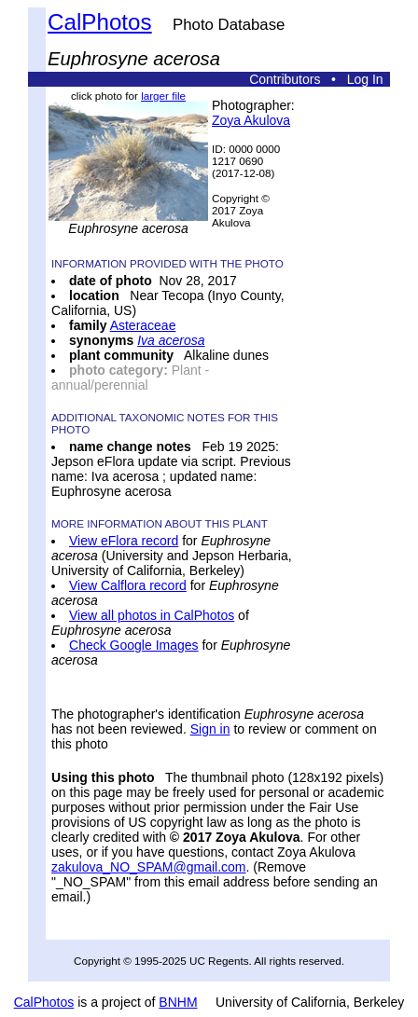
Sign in (210, 729)
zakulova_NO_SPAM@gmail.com (148, 866)
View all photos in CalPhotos (151, 615)
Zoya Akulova (251, 120)
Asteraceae (143, 325)
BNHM (178, 1002)
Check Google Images (134, 645)
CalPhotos (100, 21)
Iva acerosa (170, 340)
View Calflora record (128, 585)
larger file (163, 95)
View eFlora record (123, 540)
